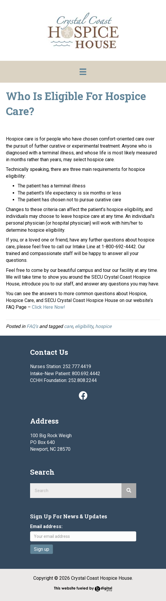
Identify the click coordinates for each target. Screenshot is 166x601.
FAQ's (32, 326)
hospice (103, 326)
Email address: (46, 526)
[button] (83, 395)
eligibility (84, 326)
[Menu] (82, 72)
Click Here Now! (48, 307)
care (68, 326)
